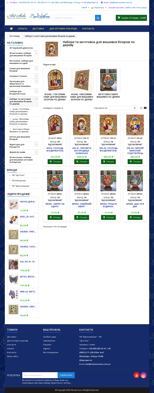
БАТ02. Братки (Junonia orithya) (28, 276)
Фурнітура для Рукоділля (16, 145)
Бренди (12, 170)
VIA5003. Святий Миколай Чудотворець (28, 306)
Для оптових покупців (63, 28)
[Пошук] (77, 18)
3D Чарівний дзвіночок (21, 47)
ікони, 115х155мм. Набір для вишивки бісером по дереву (19, 111)
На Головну (15, 42)
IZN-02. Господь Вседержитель (108, 149)
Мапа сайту (12, 356)
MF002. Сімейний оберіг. (81, 205)
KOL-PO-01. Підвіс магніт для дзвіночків (28, 261)
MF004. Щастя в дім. (135, 205)
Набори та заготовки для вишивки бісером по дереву (20, 101)
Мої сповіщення (50, 352)
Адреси (46, 348)
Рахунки (47, 344)
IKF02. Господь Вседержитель (54, 149)
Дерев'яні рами (17, 152)
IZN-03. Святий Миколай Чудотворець (135, 151)
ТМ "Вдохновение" (20, 186)
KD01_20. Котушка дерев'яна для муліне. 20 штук (28, 216)
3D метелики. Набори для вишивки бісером (20, 54)
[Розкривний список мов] (99, 7)
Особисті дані (49, 336)
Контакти (11, 352)
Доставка (38, 28)
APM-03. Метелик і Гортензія (28, 291)
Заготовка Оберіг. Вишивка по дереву (19, 130)
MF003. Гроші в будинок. (108, 205)
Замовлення (49, 340)
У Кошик (55, 161)
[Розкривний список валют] (86, 7)
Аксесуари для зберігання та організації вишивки (20, 83)
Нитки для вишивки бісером (19, 137)
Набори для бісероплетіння (17, 92)
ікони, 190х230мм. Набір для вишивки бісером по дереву (19, 121)
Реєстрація (142, 7)
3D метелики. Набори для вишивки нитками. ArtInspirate (21, 159)
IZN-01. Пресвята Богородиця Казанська (81, 151)
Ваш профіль (51, 329)
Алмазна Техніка (18, 76)
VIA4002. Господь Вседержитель (28, 246)
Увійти (128, 7)
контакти (88, 28)
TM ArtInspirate (18, 180)
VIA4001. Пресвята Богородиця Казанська (28, 231)
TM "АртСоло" (18, 175)
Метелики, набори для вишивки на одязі (21, 61)
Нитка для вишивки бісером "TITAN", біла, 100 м (28, 201)
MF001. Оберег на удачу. (55, 205)
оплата (22, 28)
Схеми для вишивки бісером (19, 69)
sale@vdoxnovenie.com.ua (120, 2)
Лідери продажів (18, 194)
